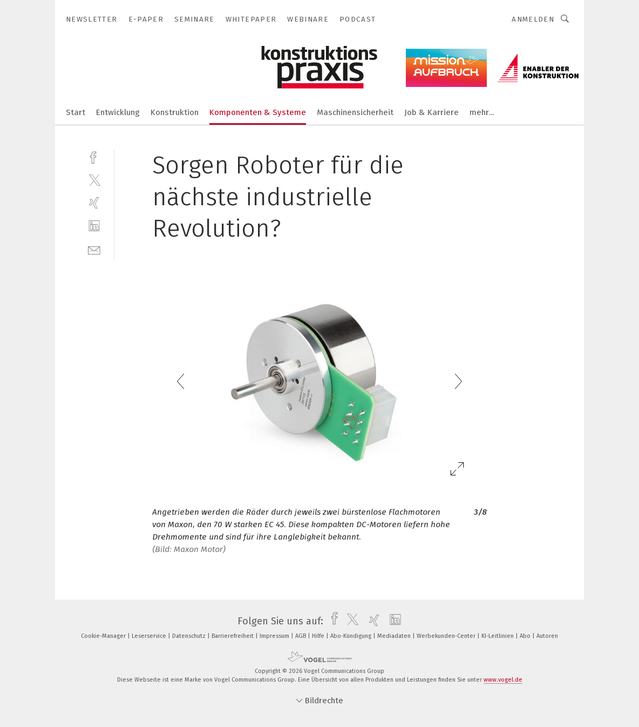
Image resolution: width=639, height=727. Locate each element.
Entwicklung (118, 112)
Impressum (275, 636)
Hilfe (319, 636)
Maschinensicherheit (355, 112)
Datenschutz (189, 636)
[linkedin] (94, 226)
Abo (526, 636)
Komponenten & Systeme (257, 112)
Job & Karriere (431, 112)
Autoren (547, 636)
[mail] (94, 249)
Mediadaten (394, 636)
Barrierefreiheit (233, 636)
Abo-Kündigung (351, 636)
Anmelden (533, 19)
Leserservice (150, 636)
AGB (301, 636)
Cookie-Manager (104, 636)
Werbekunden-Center (447, 636)
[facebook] (94, 156)
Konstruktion (175, 112)
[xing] (94, 203)
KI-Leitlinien (498, 636)
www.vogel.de (503, 679)
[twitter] (94, 179)
